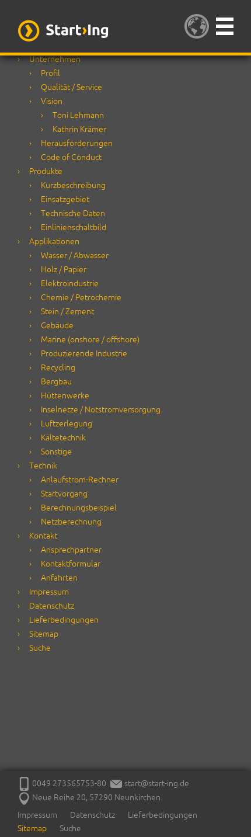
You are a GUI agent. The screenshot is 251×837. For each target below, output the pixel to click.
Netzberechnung (71, 521)
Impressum (49, 591)
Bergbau (56, 381)
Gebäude (57, 325)
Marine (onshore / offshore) (90, 339)
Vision (51, 101)
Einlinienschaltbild (73, 227)
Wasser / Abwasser (75, 255)
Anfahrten (59, 577)
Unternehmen (55, 59)
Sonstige (56, 451)
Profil (50, 73)
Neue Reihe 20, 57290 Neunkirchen (89, 797)
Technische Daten (73, 213)
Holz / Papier (63, 269)
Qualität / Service (71, 87)
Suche (40, 647)
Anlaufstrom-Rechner (79, 479)
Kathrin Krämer (79, 129)
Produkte (45, 171)
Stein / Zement (67, 311)
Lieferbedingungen (64, 619)
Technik (43, 465)
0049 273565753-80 (69, 783)
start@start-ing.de (149, 783)
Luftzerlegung (66, 423)
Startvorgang (64, 493)
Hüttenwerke (65, 395)
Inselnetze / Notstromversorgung (101, 409)
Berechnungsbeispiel (79, 507)
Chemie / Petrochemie (81, 297)
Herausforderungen (77, 143)
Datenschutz (51, 605)
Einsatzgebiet (65, 199)
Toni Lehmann (78, 115)
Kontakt (43, 535)
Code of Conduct (71, 157)
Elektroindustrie (70, 283)
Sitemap (43, 633)
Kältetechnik (63, 437)
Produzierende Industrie (84, 353)
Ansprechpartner (71, 549)
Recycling (58, 367)
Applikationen (54, 241)
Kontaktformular (70, 563)
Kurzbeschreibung (73, 185)
